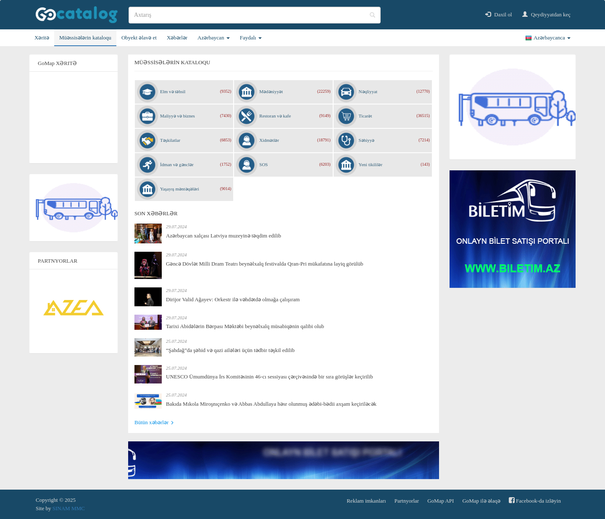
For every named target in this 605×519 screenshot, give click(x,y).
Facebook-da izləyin (535, 500)
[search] (255, 15)
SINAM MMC (69, 508)
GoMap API (440, 501)
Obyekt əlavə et (139, 37)
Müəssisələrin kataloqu (85, 37)
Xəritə (41, 37)
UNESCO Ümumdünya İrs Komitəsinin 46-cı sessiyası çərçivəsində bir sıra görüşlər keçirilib (269, 376)
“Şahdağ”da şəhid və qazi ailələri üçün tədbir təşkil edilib (230, 350)
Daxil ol (498, 14)
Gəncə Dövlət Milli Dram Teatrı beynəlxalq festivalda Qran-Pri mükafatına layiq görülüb (264, 264)
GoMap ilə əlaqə (481, 501)
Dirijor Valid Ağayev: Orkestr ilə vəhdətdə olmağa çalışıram (233, 299)
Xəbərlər (177, 37)
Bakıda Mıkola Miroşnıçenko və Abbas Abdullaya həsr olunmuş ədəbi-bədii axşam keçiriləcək (271, 404)
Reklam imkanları (366, 501)
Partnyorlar (407, 501)
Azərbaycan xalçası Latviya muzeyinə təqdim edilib (223, 235)
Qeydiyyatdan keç (546, 14)
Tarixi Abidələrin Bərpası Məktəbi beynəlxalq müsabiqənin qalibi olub (245, 326)
